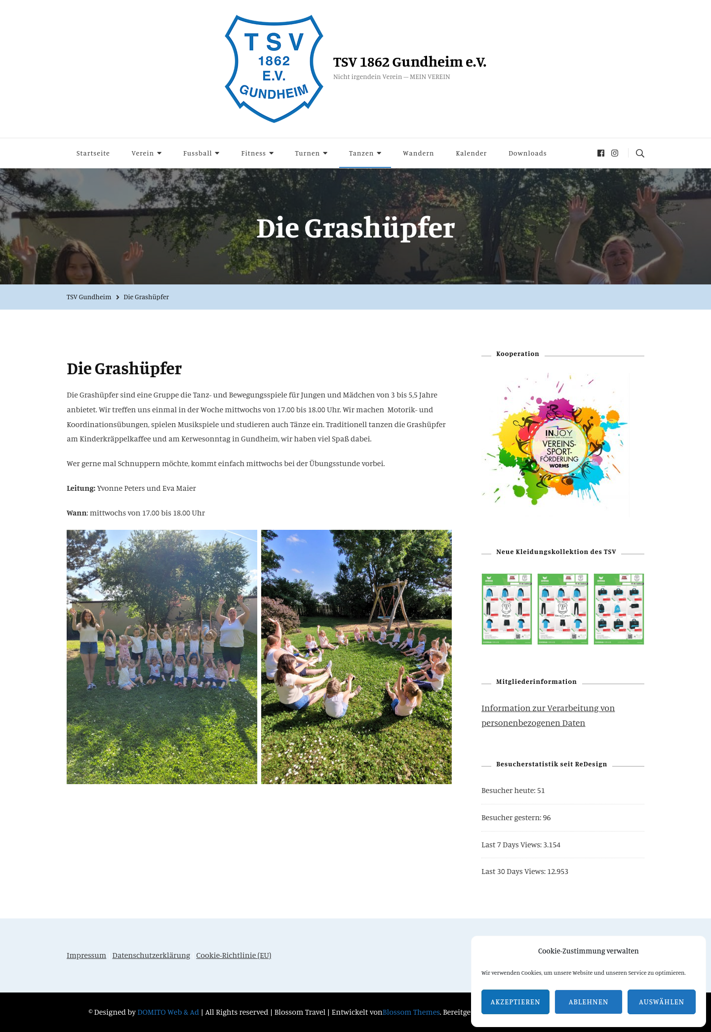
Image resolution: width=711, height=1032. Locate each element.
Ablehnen (589, 1001)
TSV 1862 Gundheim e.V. (409, 61)
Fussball (197, 153)
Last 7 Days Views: (512, 844)
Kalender (471, 153)
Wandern (418, 153)
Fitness (253, 153)
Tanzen (361, 153)
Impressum (86, 955)
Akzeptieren (516, 1001)
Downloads (528, 153)
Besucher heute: (509, 790)
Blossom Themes (411, 1012)
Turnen (307, 153)
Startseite (93, 153)
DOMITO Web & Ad (168, 1012)
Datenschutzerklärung (152, 955)
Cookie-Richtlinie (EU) (233, 955)
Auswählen (661, 1001)
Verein (142, 153)
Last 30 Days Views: (514, 871)
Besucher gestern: (512, 817)
